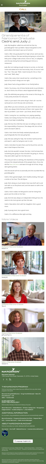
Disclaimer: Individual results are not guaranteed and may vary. (23, 449)
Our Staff (12, 429)
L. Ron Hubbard (28, 409)
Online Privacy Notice (29, 447)
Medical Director (21, 429)
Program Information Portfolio (23, 418)
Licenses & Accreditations (35, 429)
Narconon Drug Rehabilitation (11, 394)
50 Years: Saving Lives (29, 407)
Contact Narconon (11, 420)
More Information (7, 418)
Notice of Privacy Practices (15, 449)
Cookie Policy (39, 447)
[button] (23, 442)
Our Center (5, 429)
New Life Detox (14, 164)
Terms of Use (5, 449)
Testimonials (10, 397)
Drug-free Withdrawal (27, 394)
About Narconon (7, 407)
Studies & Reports (17, 409)
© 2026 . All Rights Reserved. (12, 447)
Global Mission (17, 407)
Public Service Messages (25, 420)
